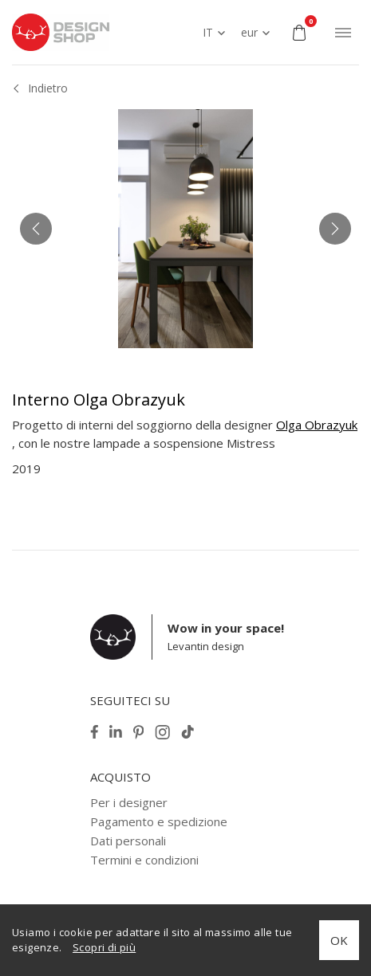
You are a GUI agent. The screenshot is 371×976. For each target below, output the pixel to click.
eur (249, 32)
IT (208, 32)
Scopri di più (104, 947)
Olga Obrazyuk (316, 425)
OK (339, 940)
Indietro (48, 88)
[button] (36, 229)
